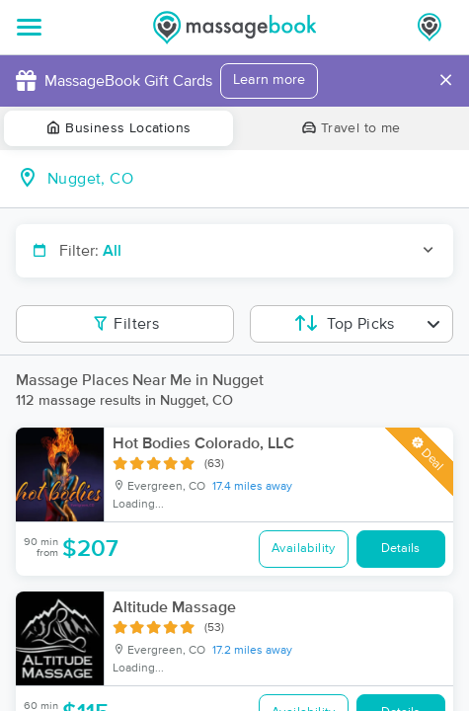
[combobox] (250, 179)
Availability (304, 548)
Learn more (269, 80)
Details (400, 548)
